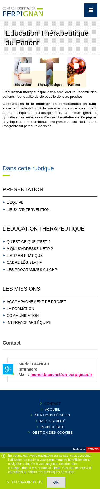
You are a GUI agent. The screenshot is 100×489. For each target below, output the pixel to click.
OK (56, 482)
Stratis (93, 449)
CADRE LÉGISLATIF (24, 262)
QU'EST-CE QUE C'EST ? (28, 242)
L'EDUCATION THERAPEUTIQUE (43, 229)
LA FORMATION (20, 309)
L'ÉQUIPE (15, 202)
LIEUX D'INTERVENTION (28, 209)
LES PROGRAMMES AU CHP (32, 269)
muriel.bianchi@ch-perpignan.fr (61, 374)
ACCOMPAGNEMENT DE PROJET (36, 302)
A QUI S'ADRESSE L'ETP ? (30, 248)
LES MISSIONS (21, 289)
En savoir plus (27, 482)
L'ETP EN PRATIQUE (25, 255)
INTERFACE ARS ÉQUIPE (29, 322)
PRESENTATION (23, 189)
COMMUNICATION (23, 315)
